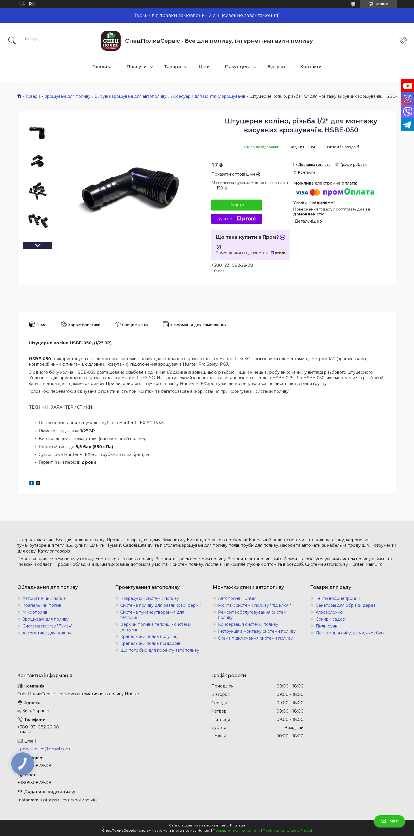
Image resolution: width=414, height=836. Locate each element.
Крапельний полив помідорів (150, 643)
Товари (172, 66)
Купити (236, 205)
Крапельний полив (41, 605)
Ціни (204, 66)
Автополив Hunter (237, 598)
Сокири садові (331, 619)
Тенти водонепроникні (339, 598)
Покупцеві (237, 66)
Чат (389, 821)
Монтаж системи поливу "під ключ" (254, 605)
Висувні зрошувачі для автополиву (131, 96)
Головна (102, 66)
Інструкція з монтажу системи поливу (257, 631)
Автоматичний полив (44, 598)
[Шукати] (12, 40)
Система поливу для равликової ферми (160, 605)
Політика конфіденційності (287, 830)
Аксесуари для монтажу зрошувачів (208, 96)
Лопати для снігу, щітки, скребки (350, 633)
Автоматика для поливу (46, 633)
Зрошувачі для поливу (67, 96)
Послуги (137, 66)
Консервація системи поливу (248, 624)
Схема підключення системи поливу (255, 638)
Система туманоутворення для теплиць (152, 615)
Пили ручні (327, 626)
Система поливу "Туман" (47, 626)
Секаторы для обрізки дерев (346, 605)
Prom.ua (237, 825)
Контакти (311, 66)
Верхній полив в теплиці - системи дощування (155, 627)
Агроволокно (329, 612)
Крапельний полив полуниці (149, 636)
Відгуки (276, 66)
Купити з (236, 218)
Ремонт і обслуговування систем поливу (252, 615)
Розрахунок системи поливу (149, 598)
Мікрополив (34, 612)
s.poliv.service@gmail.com (43, 749)
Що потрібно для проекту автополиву (159, 650)
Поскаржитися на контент (236, 830)
